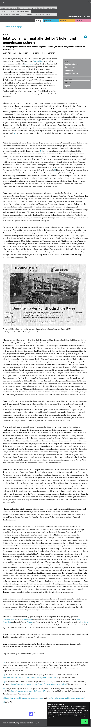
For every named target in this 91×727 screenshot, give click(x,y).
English (67, 85)
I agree (84, 722)
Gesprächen (7, 622)
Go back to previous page (13, 27)
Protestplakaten (8, 619)
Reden (79, 619)
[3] (55, 170)
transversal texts (75, 16)
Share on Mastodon (36, 714)
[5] (81, 622)
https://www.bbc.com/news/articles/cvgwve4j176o (28, 691)
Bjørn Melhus (69, 67)
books (63, 20)
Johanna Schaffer (71, 73)
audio (79, 20)
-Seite (38, 61)
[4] (7, 449)
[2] (40, 151)
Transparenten (27, 619)
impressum (21, 723)
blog (38, 20)
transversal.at (28, 64)
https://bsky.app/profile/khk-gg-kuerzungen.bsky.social (24, 698)
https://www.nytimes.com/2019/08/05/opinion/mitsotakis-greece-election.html (39, 684)
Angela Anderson (71, 64)
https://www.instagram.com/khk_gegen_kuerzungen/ (65, 698)
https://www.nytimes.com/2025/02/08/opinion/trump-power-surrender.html (29, 677)
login (37, 723)
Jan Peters (68, 70)
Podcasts (29, 622)
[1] (15, 133)
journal (47, 20)
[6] (38, 624)
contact (87, 16)
